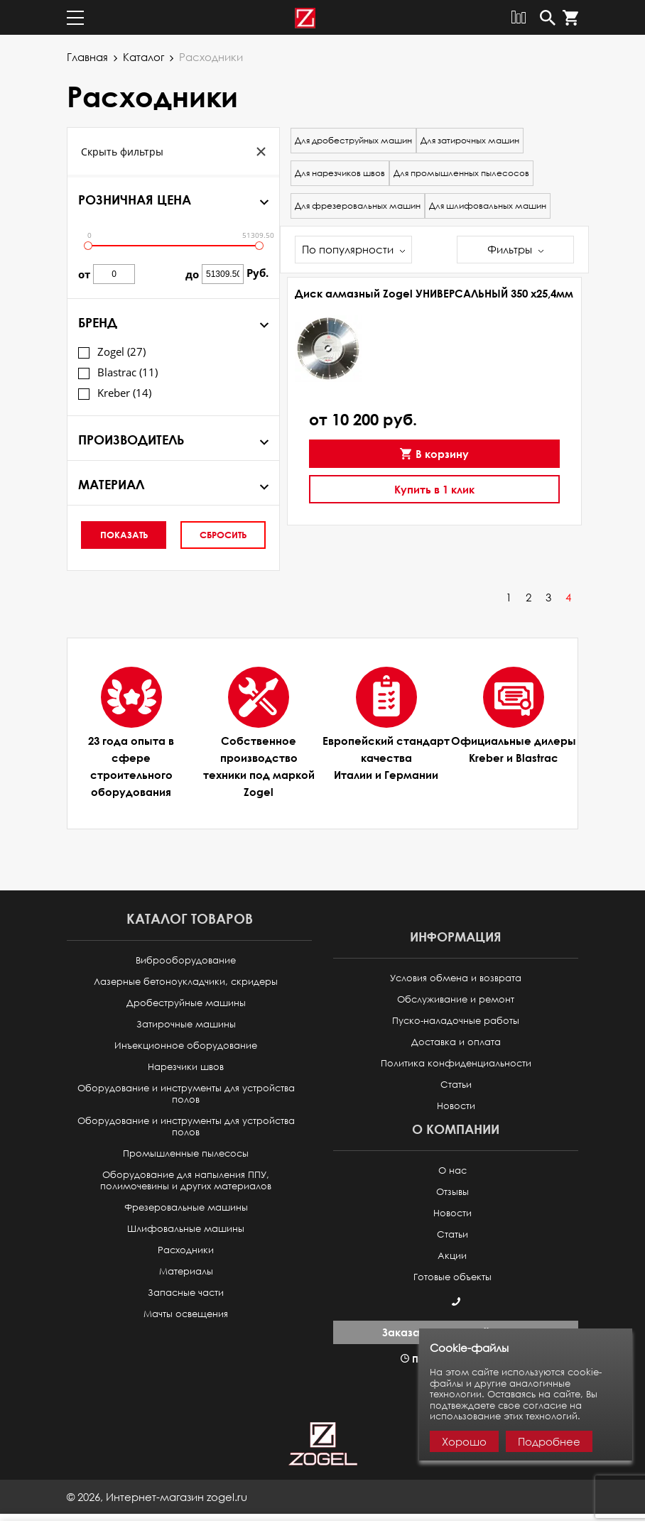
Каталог (143, 56)
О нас (452, 1170)
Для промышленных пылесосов (461, 173)
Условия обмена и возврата (455, 978)
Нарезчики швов (186, 1067)
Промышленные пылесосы (186, 1153)
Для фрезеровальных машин (358, 206)
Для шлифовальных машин (487, 206)
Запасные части (186, 1293)
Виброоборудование (186, 960)
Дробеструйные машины (186, 1003)
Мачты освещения (185, 1314)
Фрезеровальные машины (186, 1207)
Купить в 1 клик (434, 489)
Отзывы (452, 1192)
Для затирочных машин (470, 140)
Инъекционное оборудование (185, 1045)
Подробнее (549, 1441)
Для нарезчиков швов (340, 173)
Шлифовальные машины (185, 1229)
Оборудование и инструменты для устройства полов (186, 1094)
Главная (87, 56)
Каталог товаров (189, 918)
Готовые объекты (452, 1277)
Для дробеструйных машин (353, 140)
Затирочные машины (186, 1024)
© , (157, 1497)
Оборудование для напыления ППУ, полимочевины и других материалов (185, 1180)
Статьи (456, 1085)
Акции (452, 1256)
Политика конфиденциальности (456, 1063)
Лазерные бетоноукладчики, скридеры (186, 982)
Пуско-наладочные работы (455, 1021)
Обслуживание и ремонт (455, 999)
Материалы (186, 1271)
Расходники (186, 1250)
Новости (456, 1106)
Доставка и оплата (456, 1042)
